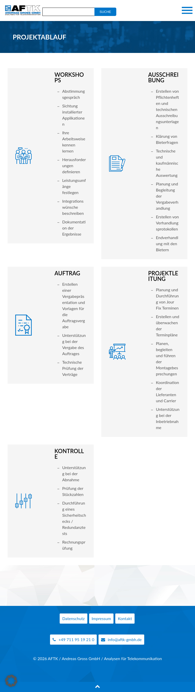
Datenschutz (73, 618)
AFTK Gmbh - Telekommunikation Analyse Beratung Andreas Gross (22, 10)
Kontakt (125, 618)
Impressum (101, 618)
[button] (11, 681)
